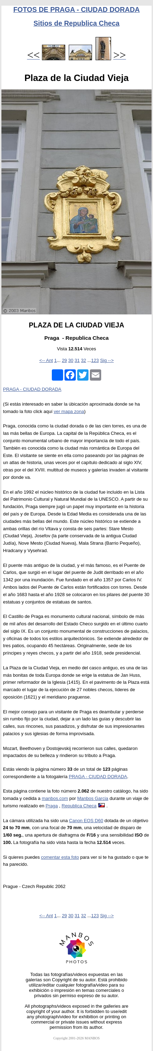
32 (83, 360)
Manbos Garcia (92, 798)
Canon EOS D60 (86, 820)
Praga (51, 805)
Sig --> (107, 360)
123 (95, 360)
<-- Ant (46, 360)
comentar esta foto (60, 857)
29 (64, 360)
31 (77, 360)
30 (70, 360)
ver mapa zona (69, 411)
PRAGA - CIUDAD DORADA (32, 389)
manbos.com (55, 798)
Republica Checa (79, 805)
